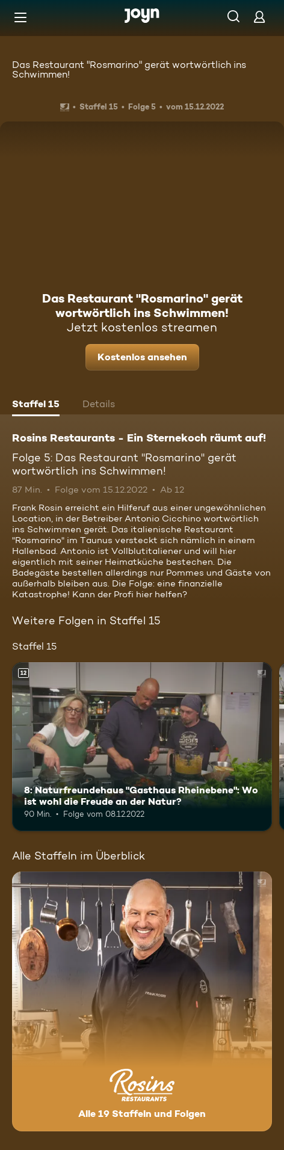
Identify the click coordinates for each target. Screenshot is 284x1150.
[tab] (36, 405)
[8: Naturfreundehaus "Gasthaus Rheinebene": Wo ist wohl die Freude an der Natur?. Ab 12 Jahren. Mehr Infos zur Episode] (142, 746)
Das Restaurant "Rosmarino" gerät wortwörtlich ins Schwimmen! (129, 69)
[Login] (259, 16)
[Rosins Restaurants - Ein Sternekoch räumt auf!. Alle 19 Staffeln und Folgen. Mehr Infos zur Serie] (142, 1001)
